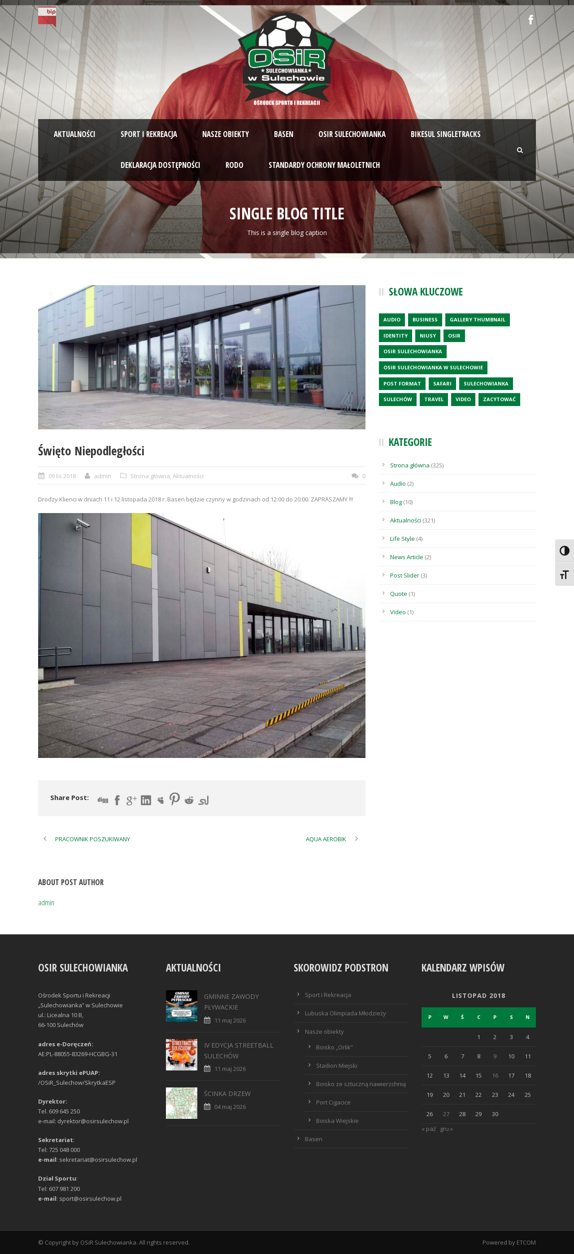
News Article (406, 557)
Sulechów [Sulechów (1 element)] (397, 399)
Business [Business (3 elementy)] (425, 319)
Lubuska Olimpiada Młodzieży (345, 1013)
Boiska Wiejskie (337, 1121)
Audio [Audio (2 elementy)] (391, 319)
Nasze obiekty (225, 134)
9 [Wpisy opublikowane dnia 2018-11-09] (494, 1056)
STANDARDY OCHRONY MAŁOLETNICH (324, 165)
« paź (429, 1129)
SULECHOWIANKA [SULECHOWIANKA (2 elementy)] (486, 383)
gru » (446, 1129)
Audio (398, 483)
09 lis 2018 (62, 476)
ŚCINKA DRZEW (227, 1093)
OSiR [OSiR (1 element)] (454, 335)
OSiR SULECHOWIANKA (352, 134)
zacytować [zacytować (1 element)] (499, 399)
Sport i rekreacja (149, 134)
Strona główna (150, 476)
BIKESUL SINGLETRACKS (446, 134)
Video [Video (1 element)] (463, 399)
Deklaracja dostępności (160, 165)
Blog (396, 502)
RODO (235, 165)
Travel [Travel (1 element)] (434, 399)
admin (102, 476)
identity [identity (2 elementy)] (395, 335)
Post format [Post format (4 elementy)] (402, 383)
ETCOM (526, 1242)
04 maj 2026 (230, 1107)
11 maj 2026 (230, 1020)
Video (398, 612)
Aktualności (75, 134)
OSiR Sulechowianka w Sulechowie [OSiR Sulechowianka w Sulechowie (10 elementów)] (433, 367)
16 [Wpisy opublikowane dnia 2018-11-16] (495, 1075)
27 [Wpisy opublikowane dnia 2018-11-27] (446, 1114)
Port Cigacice (333, 1102)
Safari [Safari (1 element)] (442, 383)
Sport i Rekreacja (328, 995)
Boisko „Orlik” (334, 1047)
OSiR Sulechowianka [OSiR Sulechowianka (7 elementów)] (412, 351)
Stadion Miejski (336, 1065)
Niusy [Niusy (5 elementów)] (428, 335)
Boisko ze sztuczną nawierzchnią (361, 1084)
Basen (283, 134)
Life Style (402, 539)
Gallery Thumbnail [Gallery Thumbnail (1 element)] (477, 319)
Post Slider (404, 575)
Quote (398, 594)
